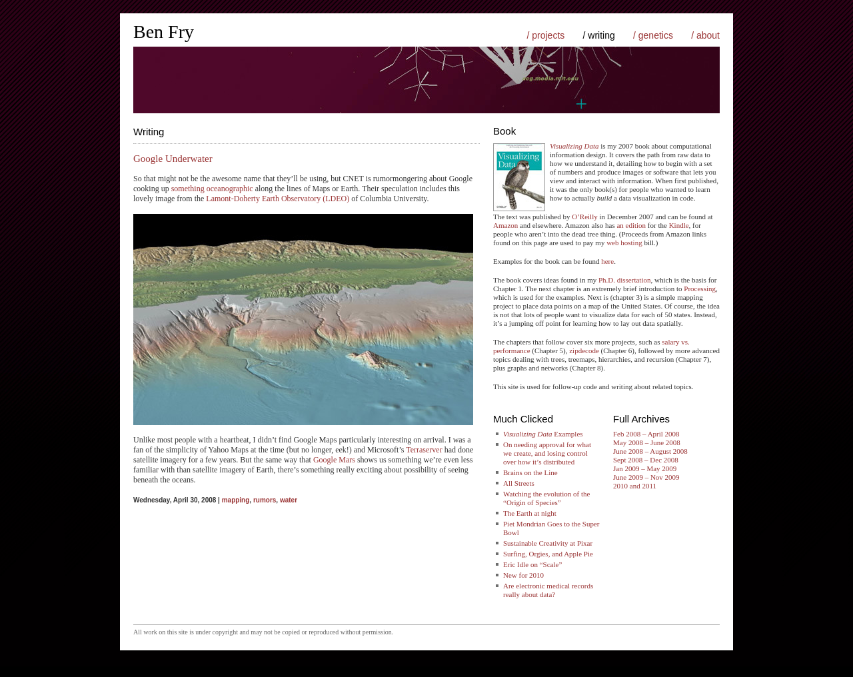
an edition (631, 225)
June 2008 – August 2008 (650, 451)
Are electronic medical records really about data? (548, 590)
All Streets (518, 483)
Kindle (679, 225)
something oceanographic (212, 188)
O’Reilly (585, 217)
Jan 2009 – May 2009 (644, 468)
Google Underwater (173, 158)
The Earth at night (529, 513)
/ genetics (653, 35)
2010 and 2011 (634, 486)
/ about (705, 35)
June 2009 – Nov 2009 (646, 477)
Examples (543, 434)
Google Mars (334, 459)
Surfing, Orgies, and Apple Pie (548, 554)
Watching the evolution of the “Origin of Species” (546, 498)
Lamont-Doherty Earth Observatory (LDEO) (277, 198)
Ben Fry (163, 31)
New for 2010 (523, 575)
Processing (700, 289)
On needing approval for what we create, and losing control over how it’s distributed (547, 453)
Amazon (505, 225)
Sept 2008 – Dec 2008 (645, 460)
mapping (236, 500)
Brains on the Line (530, 472)
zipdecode (584, 350)
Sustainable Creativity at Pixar (547, 543)
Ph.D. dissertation (624, 280)
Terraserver (424, 449)
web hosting (624, 243)
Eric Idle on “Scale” (532, 564)
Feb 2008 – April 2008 (646, 434)
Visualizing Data (574, 146)
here (607, 261)
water (288, 500)
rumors (264, 500)
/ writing (599, 35)
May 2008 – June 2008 (646, 442)
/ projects (545, 35)
